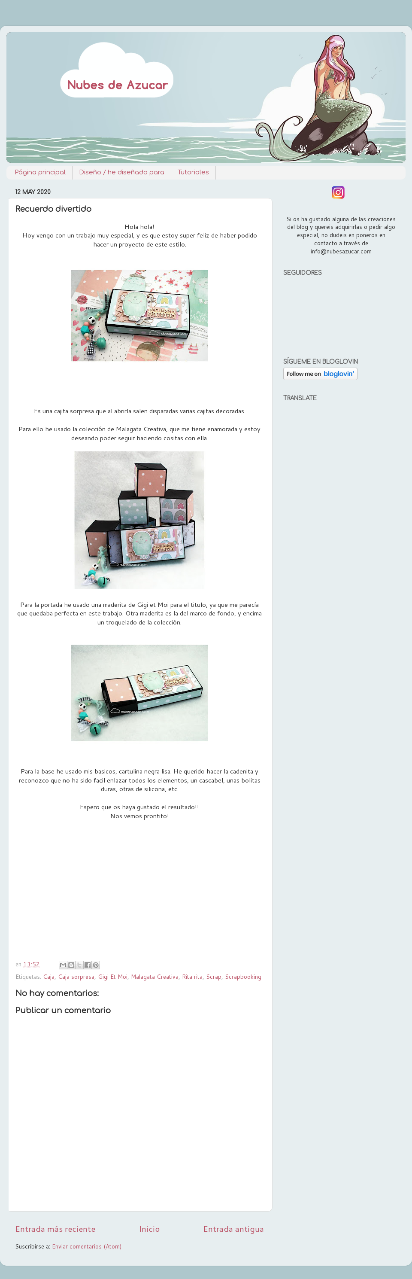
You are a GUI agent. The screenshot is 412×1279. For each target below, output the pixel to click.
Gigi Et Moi (112, 976)
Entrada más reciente (55, 1228)
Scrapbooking (243, 976)
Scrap (213, 976)
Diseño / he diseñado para (121, 172)
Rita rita (192, 976)
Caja (49, 976)
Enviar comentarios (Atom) (86, 1246)
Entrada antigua (233, 1228)
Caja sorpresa (76, 976)
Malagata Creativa (155, 976)
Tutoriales (193, 172)
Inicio (149, 1228)
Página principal (40, 172)
